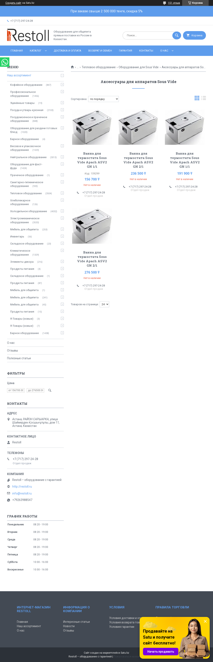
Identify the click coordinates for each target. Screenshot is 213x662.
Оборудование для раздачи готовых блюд (33, 130)
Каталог (35, 50)
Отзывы (12, 350)
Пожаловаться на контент (129, 656)
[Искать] (176, 35)
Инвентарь (17, 236)
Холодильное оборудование (28, 211)
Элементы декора (22, 261)
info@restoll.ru (22, 493)
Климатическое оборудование (20, 252)
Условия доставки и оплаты (128, 618)
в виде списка (203, 99)
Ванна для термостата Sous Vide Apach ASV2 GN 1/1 (92, 160)
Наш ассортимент (19, 75)
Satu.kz (125, 652)
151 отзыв (174, 2)
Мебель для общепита (24, 229)
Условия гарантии (121, 626)
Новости (69, 626)
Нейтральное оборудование (28, 157)
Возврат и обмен (100, 50)
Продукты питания (22, 268)
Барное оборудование (24, 139)
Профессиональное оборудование (23, 93)
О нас (164, 50)
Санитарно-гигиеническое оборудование (26, 184)
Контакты (146, 50)
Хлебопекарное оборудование (20, 202)
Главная (17, 50)
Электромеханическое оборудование (24, 220)
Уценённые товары (22, 103)
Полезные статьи (19, 358)
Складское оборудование (26, 243)
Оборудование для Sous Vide (139, 67)
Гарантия (125, 50)
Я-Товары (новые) (21, 318)
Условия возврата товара (127, 622)
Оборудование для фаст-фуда (26, 166)
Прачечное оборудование (26, 175)
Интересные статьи (76, 621)
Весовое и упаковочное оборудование (25, 148)
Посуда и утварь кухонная (26, 110)
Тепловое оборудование (99, 67)
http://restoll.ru (22, 486)
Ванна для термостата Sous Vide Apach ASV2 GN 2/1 (138, 160)
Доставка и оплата (67, 50)
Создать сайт (13, 2)
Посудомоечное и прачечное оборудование (28, 119)
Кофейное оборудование (26, 84)
